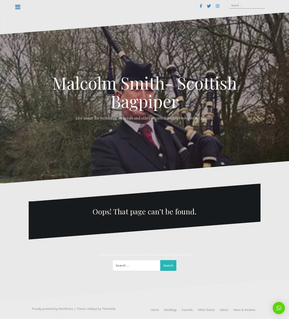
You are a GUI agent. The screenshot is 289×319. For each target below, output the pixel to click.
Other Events (206, 310)
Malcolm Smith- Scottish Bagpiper (144, 92)
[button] (279, 308)
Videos (224, 310)
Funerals (187, 310)
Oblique (92, 309)
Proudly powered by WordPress (52, 309)
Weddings (170, 310)
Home (155, 310)
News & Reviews (244, 310)
